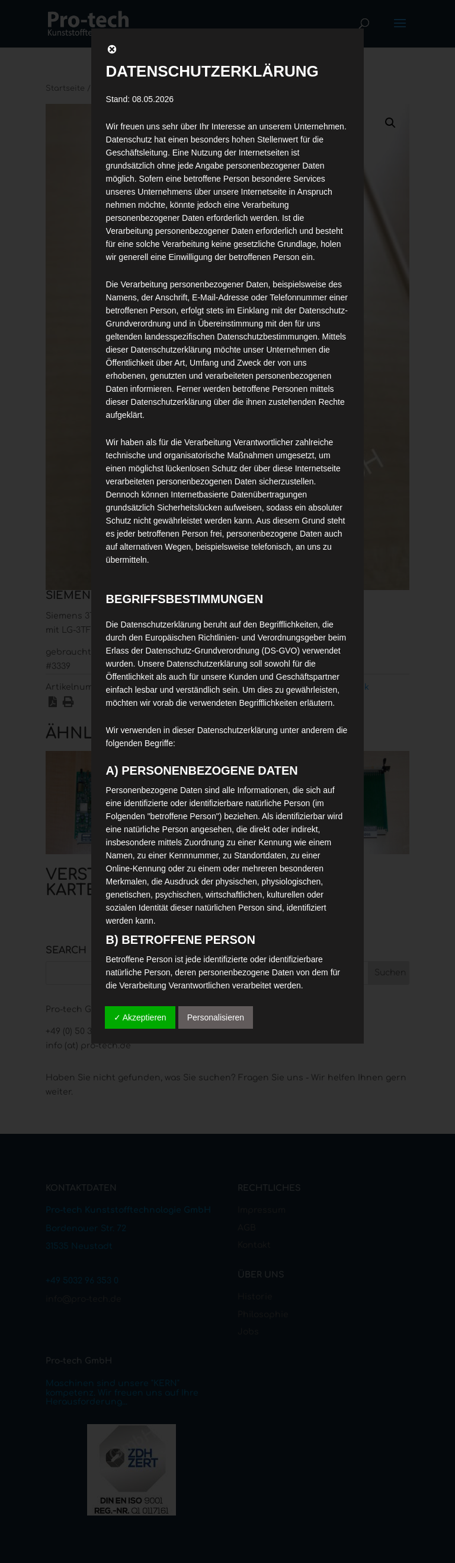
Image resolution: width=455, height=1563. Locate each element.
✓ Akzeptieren (140, 1017)
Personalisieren (216, 1017)
